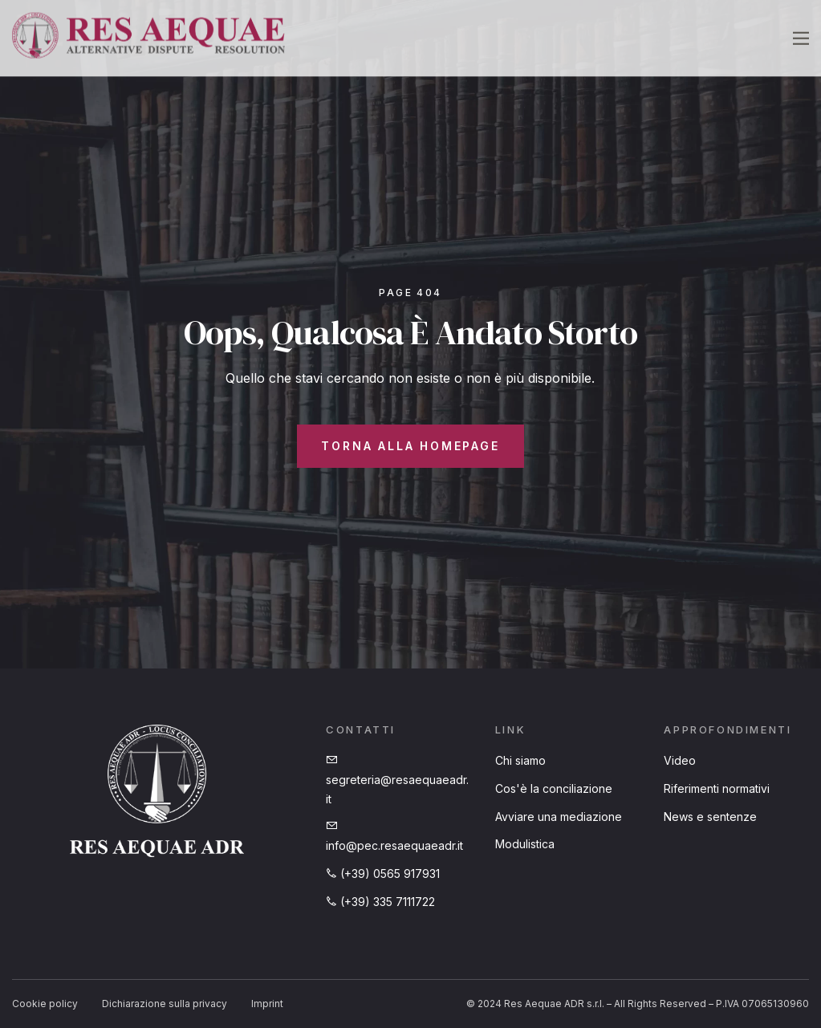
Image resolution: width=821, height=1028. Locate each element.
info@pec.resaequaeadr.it (394, 836)
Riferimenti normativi (717, 788)
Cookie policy (45, 1004)
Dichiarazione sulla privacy (164, 1004)
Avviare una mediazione (558, 816)
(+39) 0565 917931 (383, 873)
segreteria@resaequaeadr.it (397, 780)
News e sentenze (710, 816)
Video (680, 760)
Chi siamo (520, 760)
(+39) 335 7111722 (380, 901)
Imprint (267, 1004)
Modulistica (525, 844)
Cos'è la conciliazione (553, 788)
